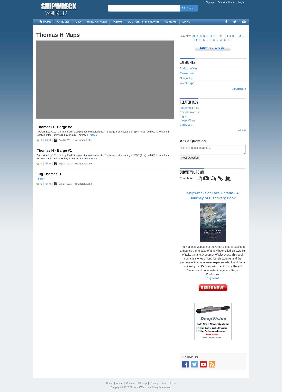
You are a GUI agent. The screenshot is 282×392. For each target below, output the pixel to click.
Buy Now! (212, 278)
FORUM (117, 21)
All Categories (239, 89)
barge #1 (185, 120)
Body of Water (188, 68)
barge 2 (185, 124)
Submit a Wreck (226, 2)
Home (109, 383)
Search (188, 8)
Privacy (154, 383)
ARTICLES (63, 21)
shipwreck (186, 107)
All (193, 36)
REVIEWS (171, 21)
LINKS (186, 21)
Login (241, 2)
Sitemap (142, 383)
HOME (45, 21)
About (119, 383)
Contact (130, 383)
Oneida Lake (84, 140)
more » (94, 135)
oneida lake (187, 112)
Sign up (210, 2)
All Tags (242, 130)
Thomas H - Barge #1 (54, 150)
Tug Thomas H (49, 174)
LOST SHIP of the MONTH (143, 21)
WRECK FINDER (97, 21)
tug (182, 116)
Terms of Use (169, 383)
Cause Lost (187, 73)
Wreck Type (187, 83)
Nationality (186, 78)
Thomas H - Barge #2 (54, 127)
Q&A (78, 21)
